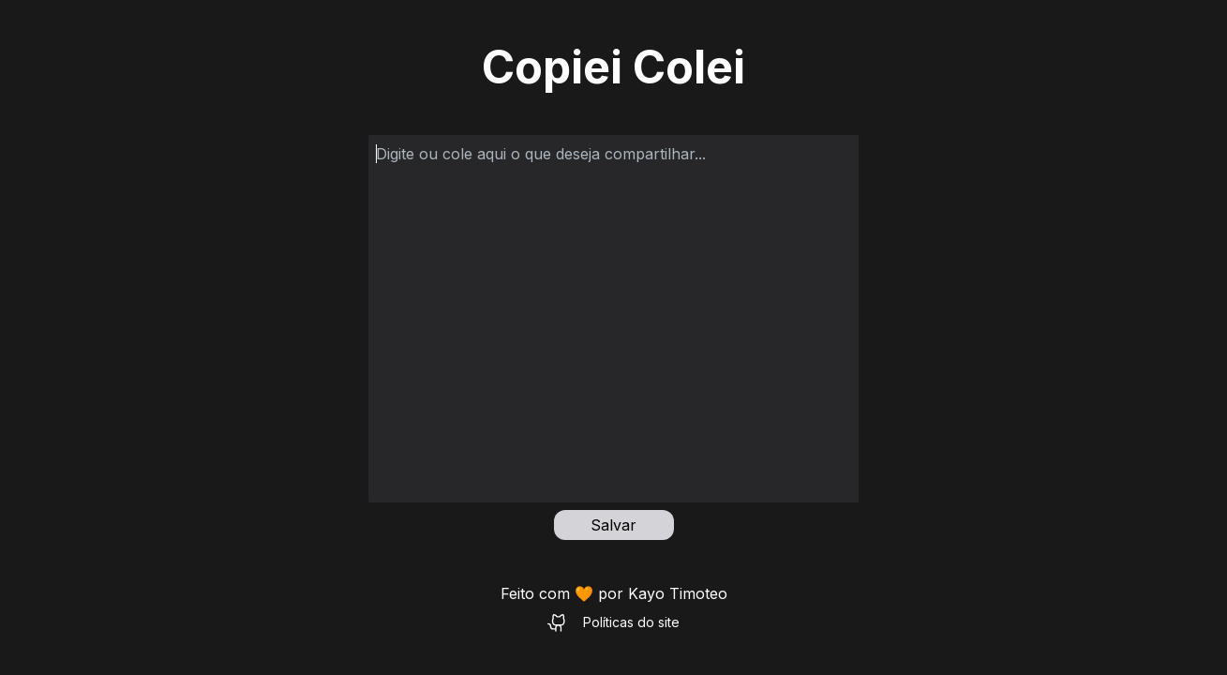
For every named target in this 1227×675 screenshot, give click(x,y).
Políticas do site (631, 622)
